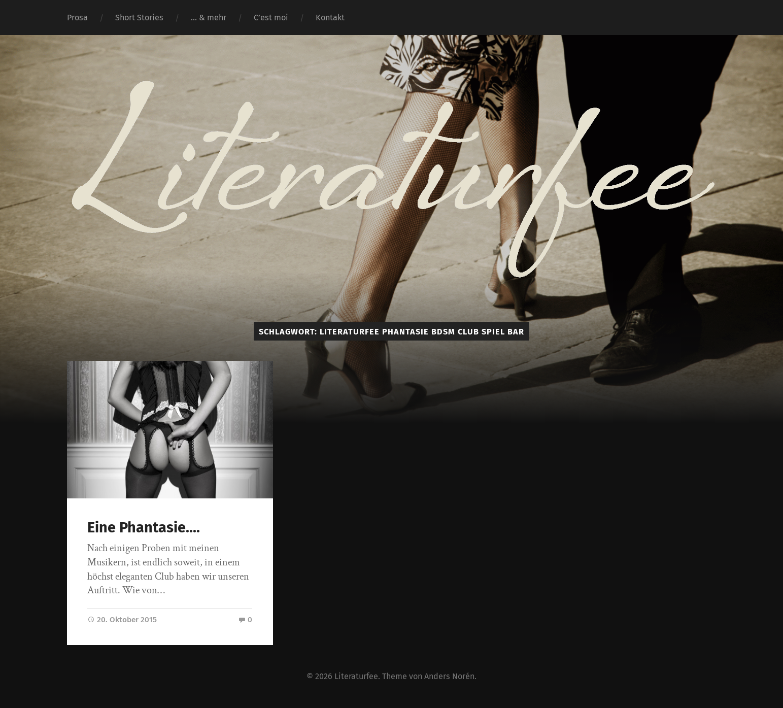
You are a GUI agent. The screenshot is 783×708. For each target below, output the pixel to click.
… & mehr (208, 17)
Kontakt (330, 17)
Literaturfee (356, 676)
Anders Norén (449, 676)
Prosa (77, 17)
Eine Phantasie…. (143, 527)
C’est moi (271, 17)
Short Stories (139, 17)
